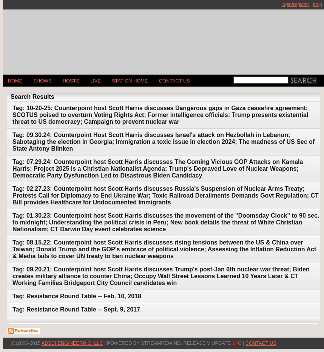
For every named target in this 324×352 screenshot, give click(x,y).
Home (15, 81)
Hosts (71, 81)
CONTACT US (174, 81)
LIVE (95, 81)
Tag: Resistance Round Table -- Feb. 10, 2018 (76, 296)
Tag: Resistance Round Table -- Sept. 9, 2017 (76, 309)
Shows (42, 81)
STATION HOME (130, 81)
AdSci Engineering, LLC (72, 343)
